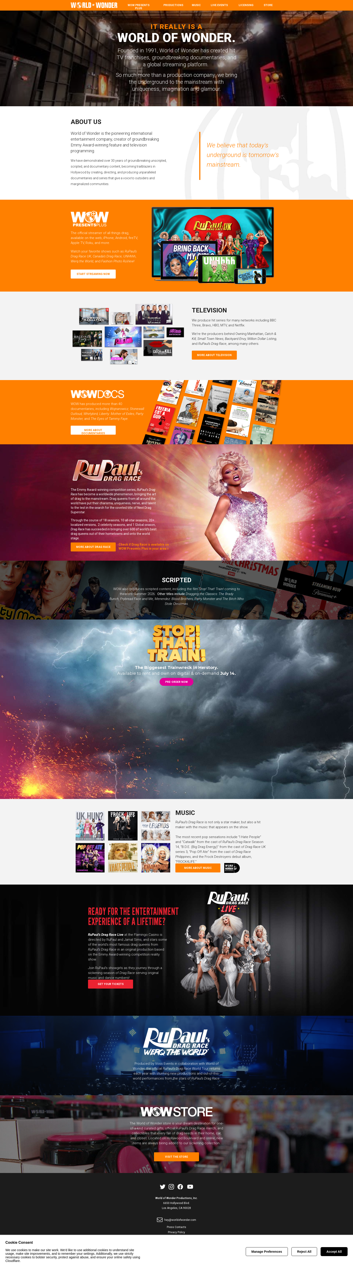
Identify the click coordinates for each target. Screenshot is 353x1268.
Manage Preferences (266, 1251)
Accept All (334, 1251)
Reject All (304, 1251)
